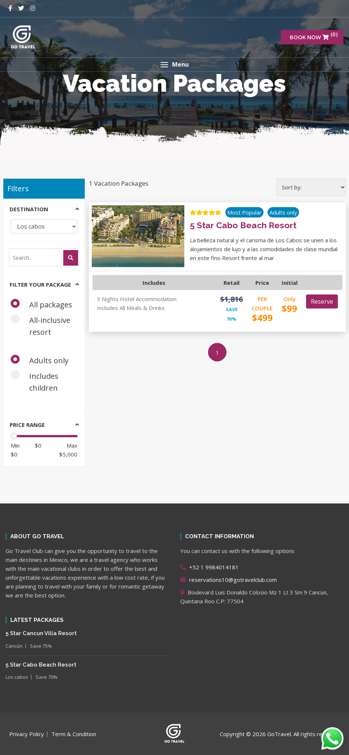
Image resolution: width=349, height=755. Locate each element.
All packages (44, 304)
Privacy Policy (26, 734)
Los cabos (17, 677)
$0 (15, 450)
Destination (29, 209)
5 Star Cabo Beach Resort (41, 664)
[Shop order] (311, 187)
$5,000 (68, 450)
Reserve (322, 301)
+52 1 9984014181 (209, 567)
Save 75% (41, 645)
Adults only (42, 360)
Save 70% (46, 677)
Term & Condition (73, 734)
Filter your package (40, 284)
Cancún (14, 645)
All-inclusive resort (40, 325)
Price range (27, 424)
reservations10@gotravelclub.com (228, 579)
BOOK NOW (314, 35)
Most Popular (244, 212)
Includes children (37, 381)
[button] (174, 64)
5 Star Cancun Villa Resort (41, 633)
